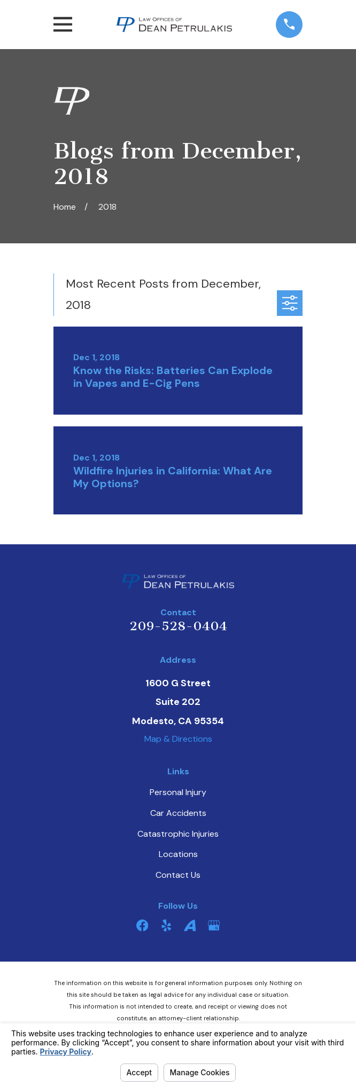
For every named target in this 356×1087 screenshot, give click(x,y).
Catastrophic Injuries (178, 833)
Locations (178, 854)
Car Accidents (178, 813)
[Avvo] (190, 925)
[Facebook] (142, 925)
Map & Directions (178, 738)
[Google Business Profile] (214, 925)
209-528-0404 (178, 625)
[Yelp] (166, 925)
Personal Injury (178, 792)
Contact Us (178, 874)
